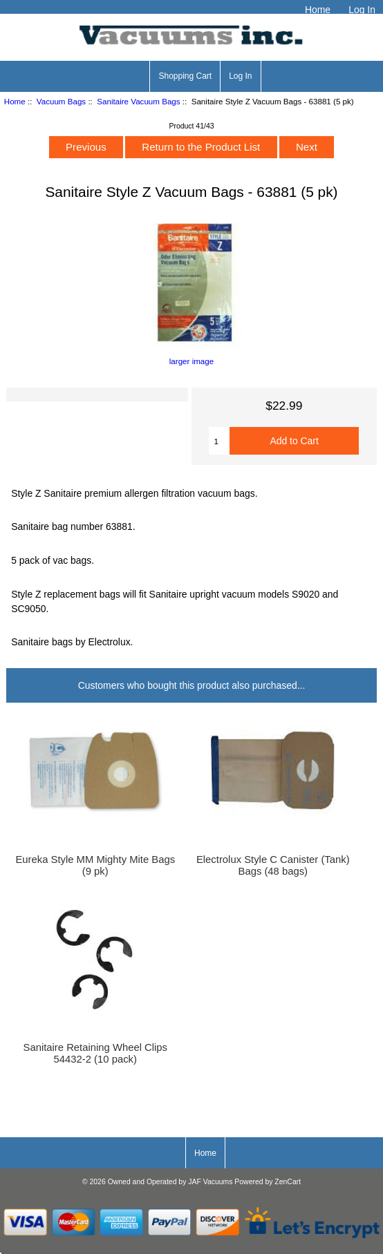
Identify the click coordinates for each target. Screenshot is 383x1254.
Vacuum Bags (61, 101)
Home (317, 9)
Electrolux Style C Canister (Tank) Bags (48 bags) (273, 865)
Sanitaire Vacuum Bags (138, 101)
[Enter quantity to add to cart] (219, 441)
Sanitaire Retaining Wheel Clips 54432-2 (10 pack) (96, 1053)
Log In (361, 9)
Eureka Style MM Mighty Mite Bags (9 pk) (95, 865)
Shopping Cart (185, 76)
